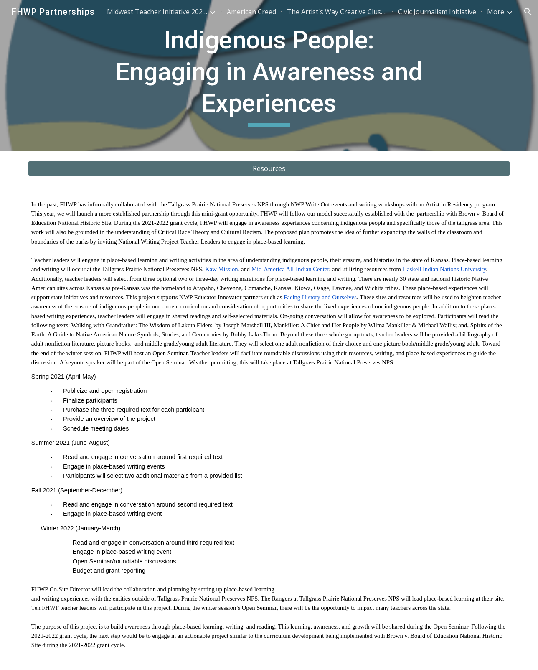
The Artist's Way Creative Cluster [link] (337, 11)
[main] (269, 75)
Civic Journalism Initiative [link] (437, 11)
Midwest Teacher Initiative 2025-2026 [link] (157, 11)
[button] (528, 12)
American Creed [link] (251, 11)
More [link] (495, 11)
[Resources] (269, 168)
